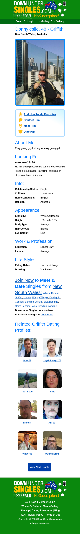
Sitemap (25, 510)
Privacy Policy (35, 514)
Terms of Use (52, 514)
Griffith (18, 297)
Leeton (27, 297)
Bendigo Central (33, 301)
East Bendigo (51, 301)
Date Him (30, 131)
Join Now (24, 280)
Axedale (52, 306)
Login (31, 21)
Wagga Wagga (40, 297)
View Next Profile (39, 467)
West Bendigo (39, 306)
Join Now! (30, 502)
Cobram (19, 301)
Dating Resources (42, 510)
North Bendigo (23, 306)
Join (18, 21)
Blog (57, 510)
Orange (55, 293)
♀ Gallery (44, 21)
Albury (46, 293)
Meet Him (30, 125)
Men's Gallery (51, 506)
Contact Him (32, 120)
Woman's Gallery (31, 506)
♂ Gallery (58, 21)
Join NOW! (47, 314)
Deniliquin (54, 297)
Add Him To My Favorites (40, 114)
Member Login (47, 502)
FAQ (22, 514)
